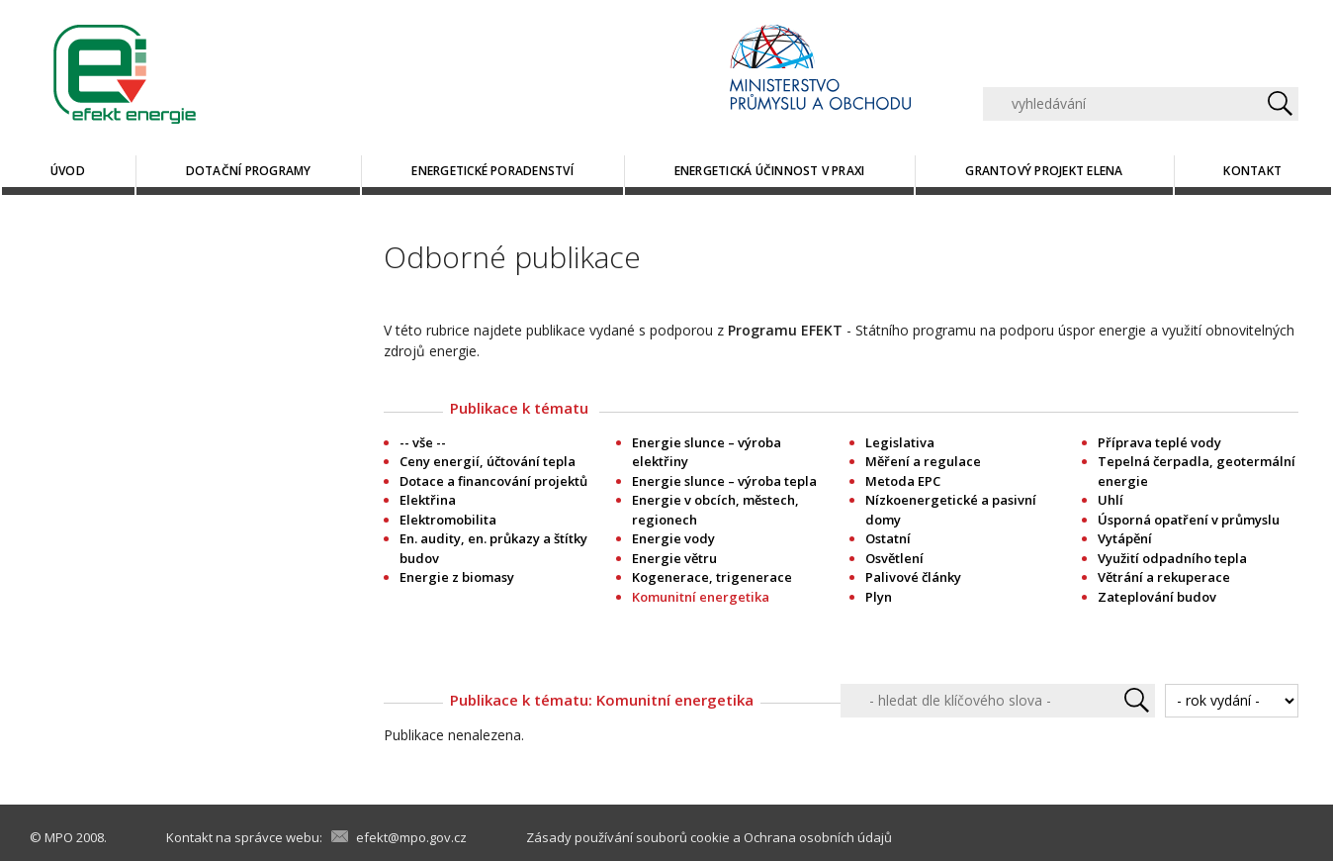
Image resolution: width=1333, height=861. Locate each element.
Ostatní (888, 538)
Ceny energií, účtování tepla (488, 461)
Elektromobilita (448, 519)
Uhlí (1110, 500)
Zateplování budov (1157, 597)
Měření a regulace (923, 461)
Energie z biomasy (457, 577)
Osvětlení (894, 558)
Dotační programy (248, 170)
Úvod (67, 170)
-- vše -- (423, 442)
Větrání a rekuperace (1164, 577)
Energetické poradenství (492, 170)
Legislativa (899, 442)
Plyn (878, 597)
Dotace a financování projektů (493, 481)
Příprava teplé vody (1159, 442)
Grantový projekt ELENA (1043, 170)
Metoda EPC (902, 481)
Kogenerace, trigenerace (712, 577)
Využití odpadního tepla (1172, 558)
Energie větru (674, 558)
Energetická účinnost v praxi (769, 170)
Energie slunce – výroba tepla (724, 481)
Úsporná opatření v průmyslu (1189, 519)
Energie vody (673, 538)
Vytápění (1125, 538)
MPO (58, 837)
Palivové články (913, 577)
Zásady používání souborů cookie (628, 837)
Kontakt (1252, 170)
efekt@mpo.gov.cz (411, 837)
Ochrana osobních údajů (818, 837)
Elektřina (428, 500)
